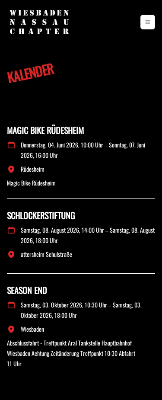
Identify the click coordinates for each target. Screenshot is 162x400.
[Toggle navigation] (147, 22)
